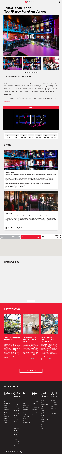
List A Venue (54, 399)
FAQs (52, 401)
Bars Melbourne (27, 388)
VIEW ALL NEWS (54, 303)
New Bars (25, 403)
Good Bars (25, 405)
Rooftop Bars (26, 394)
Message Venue (51, 236)
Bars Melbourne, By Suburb (26, 416)
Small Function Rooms (16, 413)
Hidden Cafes (35, 402)
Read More (7, 101)
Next (56, 35)
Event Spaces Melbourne (45, 389)
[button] (31, 246)
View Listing (26, 292)
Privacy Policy (54, 409)
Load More (31, 365)
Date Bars (25, 402)
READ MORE (12, 354)
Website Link (10, 237)
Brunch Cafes (35, 396)
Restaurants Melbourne (9, 388)
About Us (53, 395)
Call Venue (31, 236)
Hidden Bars (26, 400)
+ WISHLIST (31, 107)
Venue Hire (16, 402)
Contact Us (53, 397)
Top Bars (25, 409)
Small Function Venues (16, 419)
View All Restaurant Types (7, 418)
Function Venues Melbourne (18, 389)
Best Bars (25, 407)
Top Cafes (34, 394)
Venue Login (54, 402)
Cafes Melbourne (36, 388)
